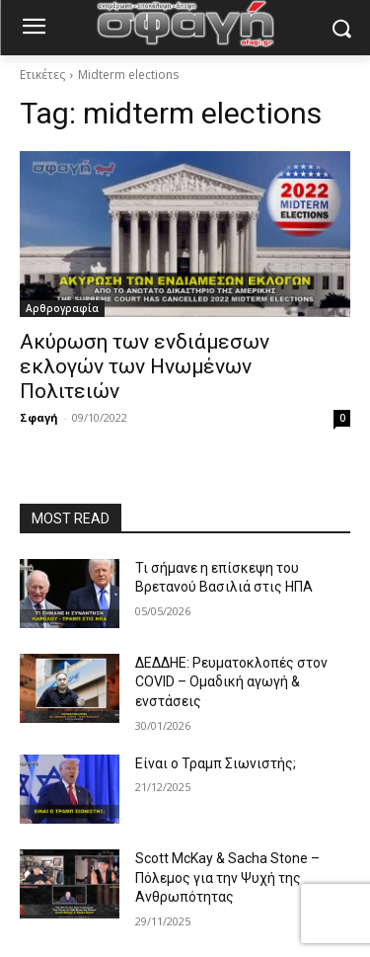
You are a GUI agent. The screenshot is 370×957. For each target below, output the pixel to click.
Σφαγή (39, 417)
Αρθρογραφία (62, 308)
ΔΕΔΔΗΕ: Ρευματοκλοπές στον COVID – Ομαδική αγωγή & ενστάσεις (231, 682)
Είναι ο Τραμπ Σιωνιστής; (215, 763)
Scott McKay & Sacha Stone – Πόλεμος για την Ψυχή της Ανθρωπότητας (227, 877)
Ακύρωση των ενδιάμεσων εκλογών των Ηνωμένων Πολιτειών (144, 366)
